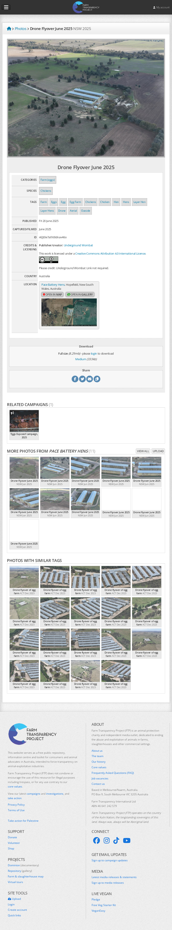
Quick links (14, 915)
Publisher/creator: (51, 245)
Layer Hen (139, 202)
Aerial (73, 211)
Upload (158, 451)
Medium (80, 359)
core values (15, 786)
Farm (44, 202)
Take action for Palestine (23, 821)
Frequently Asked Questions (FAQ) (113, 773)
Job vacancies (100, 778)
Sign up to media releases (108, 883)
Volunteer (14, 843)
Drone (62, 211)
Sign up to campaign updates (110, 860)
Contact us (98, 784)
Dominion (23, 865)
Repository (20, 871)
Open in (52, 294)
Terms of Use (16, 810)
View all (143, 451)
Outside (85, 211)
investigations (54, 794)
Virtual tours (15, 882)
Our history (98, 762)
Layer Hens (47, 211)
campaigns (33, 794)
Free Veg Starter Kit (104, 905)
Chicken (105, 202)
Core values (99, 767)
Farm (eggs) (48, 180)
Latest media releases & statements (114, 877)
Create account (17, 910)
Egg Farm (75, 202)
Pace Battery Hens (52, 285)
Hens (126, 202)
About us (97, 751)
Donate (12, 837)
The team (97, 756)
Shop (11, 848)
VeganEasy (98, 911)
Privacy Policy (16, 805)
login (94, 353)
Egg (63, 202)
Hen (116, 202)
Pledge (96, 899)
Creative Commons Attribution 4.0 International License (110, 253)
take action (15, 798)
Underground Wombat (78, 245)
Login (11, 904)
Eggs (54, 202)
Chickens (46, 191)
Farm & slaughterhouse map (25, 876)
